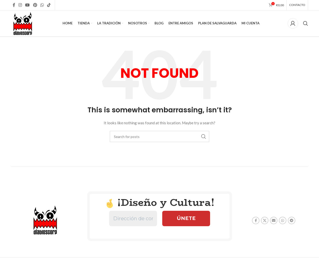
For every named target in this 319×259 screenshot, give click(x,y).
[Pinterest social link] (35, 5)
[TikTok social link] (49, 5)
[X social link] (264, 220)
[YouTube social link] (27, 5)
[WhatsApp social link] (42, 5)
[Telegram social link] (291, 220)
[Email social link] (273, 220)
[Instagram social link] (20, 5)
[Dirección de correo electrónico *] (133, 218)
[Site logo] (23, 23)
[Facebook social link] (14, 5)
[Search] (306, 24)
